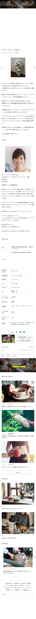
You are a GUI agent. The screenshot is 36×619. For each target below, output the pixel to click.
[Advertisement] (18, 27)
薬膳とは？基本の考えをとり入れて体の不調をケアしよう (17, 406)
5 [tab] (23, 79)
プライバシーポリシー (26, 587)
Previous (1, 67)
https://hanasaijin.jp (15, 287)
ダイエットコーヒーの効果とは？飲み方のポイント (15, 467)
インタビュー (29, 585)
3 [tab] (18, 79)
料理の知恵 (11, 433)
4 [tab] (20, 79)
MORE (18, 472)
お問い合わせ (17, 587)
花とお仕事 (22, 583)
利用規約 (8, 589)
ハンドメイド (13, 569)
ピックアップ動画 (8, 585)
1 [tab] (13, 79)
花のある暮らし (9, 583)
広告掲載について (26, 589)
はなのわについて (8, 587)
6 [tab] (24, 577)
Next (34, 67)
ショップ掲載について (17, 589)
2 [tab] (15, 79)
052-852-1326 (14, 279)
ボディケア (11, 404)
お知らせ (16, 585)
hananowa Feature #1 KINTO (9, 538)
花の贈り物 (16, 583)
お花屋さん (21, 585)
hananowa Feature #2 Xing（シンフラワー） (13, 508)
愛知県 (16, 52)
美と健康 (28, 583)
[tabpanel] (18, 67)
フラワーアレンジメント (8, 52)
